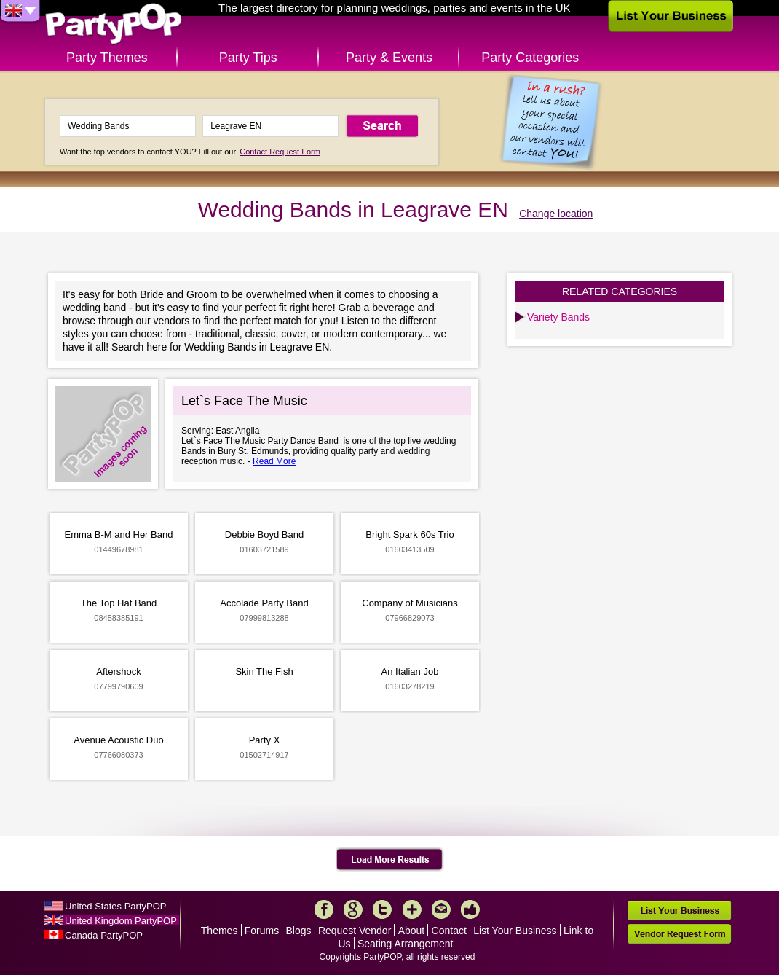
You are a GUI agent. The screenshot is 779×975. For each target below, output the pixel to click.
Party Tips (248, 57)
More (412, 909)
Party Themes (107, 57)
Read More (274, 461)
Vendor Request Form (679, 933)
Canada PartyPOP (104, 935)
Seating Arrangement (405, 943)
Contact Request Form (280, 151)
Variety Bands (558, 317)
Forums (262, 930)
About (411, 930)
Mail (441, 909)
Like (470, 909)
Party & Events (389, 57)
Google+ (353, 909)
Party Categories (530, 57)
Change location (556, 213)
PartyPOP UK (113, 24)
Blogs (299, 930)
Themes (219, 930)
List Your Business (514, 930)
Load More (390, 859)
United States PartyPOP (115, 906)
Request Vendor (354, 930)
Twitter (382, 909)
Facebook (324, 909)
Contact (449, 930)
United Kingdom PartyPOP (121, 920)
